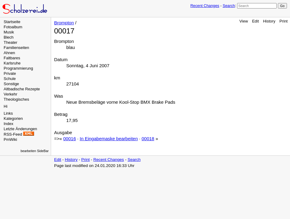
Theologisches (16, 99)
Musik (9, 32)
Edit (255, 21)
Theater (10, 42)
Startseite (12, 21)
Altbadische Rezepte (22, 89)
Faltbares (12, 58)
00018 (148, 138)
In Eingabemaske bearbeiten (109, 138)
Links (8, 113)
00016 (69, 138)
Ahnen (9, 52)
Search (229, 5)
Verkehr (10, 94)
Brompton (64, 22)
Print (283, 21)
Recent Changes (204, 5)
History (269, 21)
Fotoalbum (13, 27)
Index (8, 123)
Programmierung (18, 68)
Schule (10, 78)
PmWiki (10, 139)
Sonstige (11, 84)
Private (10, 73)
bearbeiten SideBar (35, 151)
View (244, 21)
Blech (9, 37)
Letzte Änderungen (20, 129)
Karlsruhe (12, 63)
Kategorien (13, 118)
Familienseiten (16, 47)
